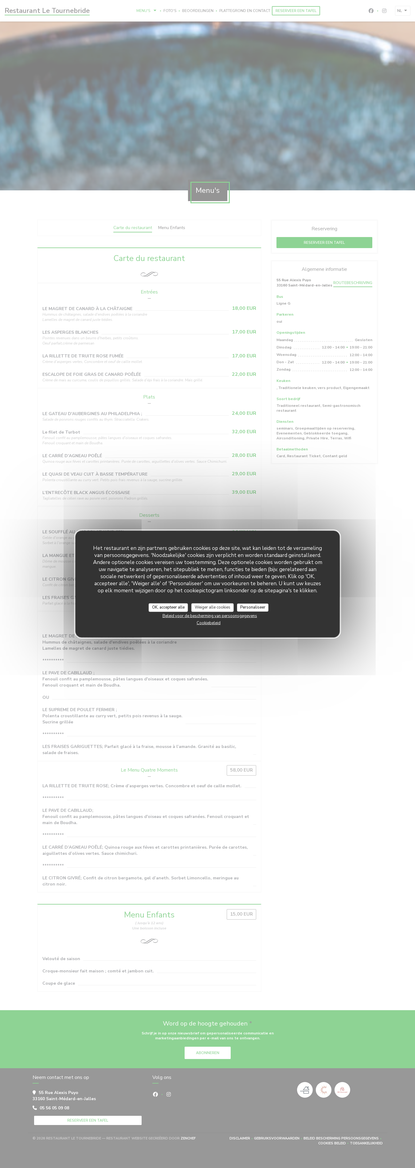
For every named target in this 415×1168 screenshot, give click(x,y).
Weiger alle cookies (212, 607)
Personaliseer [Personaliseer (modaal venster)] (252, 607)
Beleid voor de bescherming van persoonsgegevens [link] (209, 615)
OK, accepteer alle (168, 607)
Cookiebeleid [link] (209, 622)
